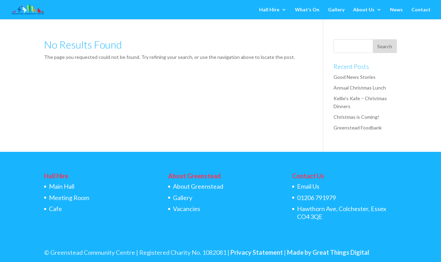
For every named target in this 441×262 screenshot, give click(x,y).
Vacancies (186, 208)
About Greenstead (198, 186)
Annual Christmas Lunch (360, 88)
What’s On (307, 9)
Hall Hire (269, 9)
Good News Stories (355, 77)
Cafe (55, 208)
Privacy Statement (256, 252)
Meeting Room (69, 197)
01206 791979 (316, 197)
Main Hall (61, 186)
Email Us (308, 186)
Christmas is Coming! (356, 117)
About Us (364, 9)
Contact (421, 9)
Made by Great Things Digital (328, 252)
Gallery (336, 9)
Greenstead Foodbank (358, 127)
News (396, 9)
